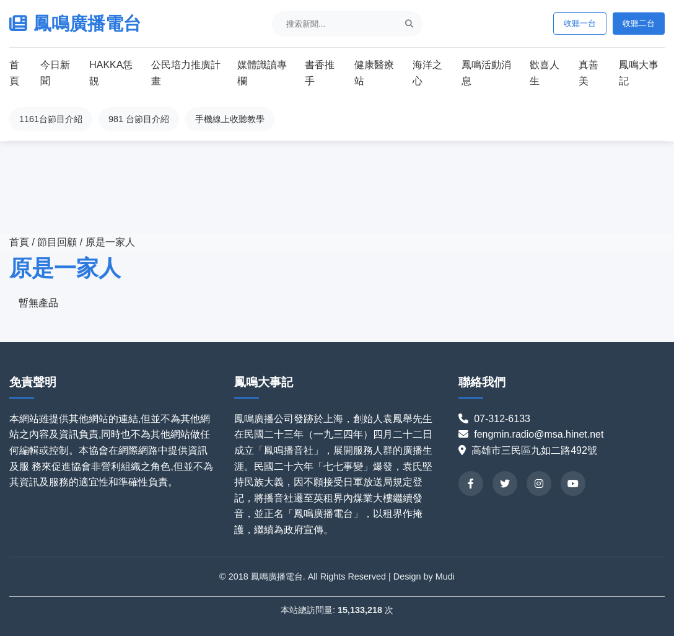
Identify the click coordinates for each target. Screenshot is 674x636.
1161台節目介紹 (50, 119)
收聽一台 (580, 23)
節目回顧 (58, 242)
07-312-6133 (507, 418)
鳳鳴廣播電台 (75, 23)
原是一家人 (110, 242)
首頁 (19, 242)
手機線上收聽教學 (230, 119)
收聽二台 (639, 23)
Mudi (445, 576)
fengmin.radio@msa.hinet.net (538, 434)
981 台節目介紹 (138, 119)
